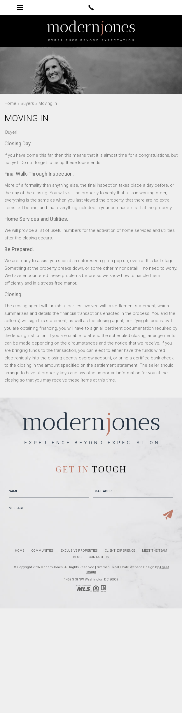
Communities (42, 551)
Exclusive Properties (79, 551)
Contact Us (99, 557)
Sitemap (103, 567)
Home (19, 551)
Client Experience (120, 551)
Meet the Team (154, 551)
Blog (77, 557)
